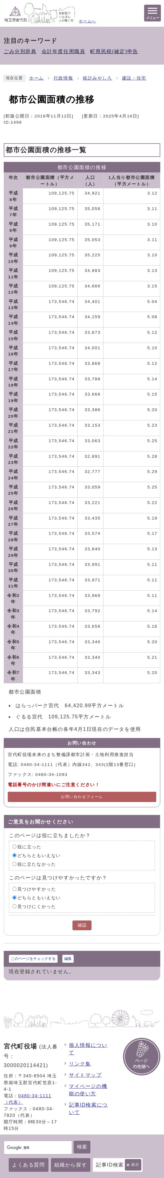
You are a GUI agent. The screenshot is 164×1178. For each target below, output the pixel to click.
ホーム (36, 78)
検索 (82, 1146)
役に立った (29, 846)
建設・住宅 (134, 78)
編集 (68, 958)
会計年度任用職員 (63, 51)
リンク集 (80, 1063)
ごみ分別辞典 (20, 51)
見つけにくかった (36, 906)
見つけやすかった (36, 889)
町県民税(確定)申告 (114, 51)
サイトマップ (85, 1075)
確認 (82, 925)
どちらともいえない (39, 855)
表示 (135, 1165)
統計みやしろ (97, 78)
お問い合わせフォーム (82, 797)
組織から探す (70, 1164)
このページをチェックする (33, 958)
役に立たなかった (36, 864)
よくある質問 (28, 1164)
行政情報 (63, 78)
